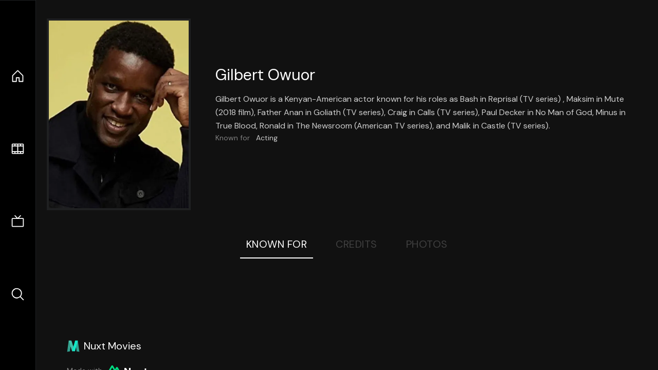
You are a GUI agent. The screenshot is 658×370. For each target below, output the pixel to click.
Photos (427, 244)
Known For (276, 244)
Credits (356, 244)
